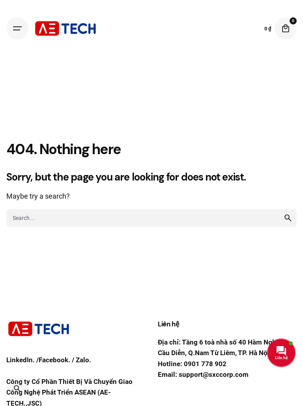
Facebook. (54, 360)
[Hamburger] (17, 28)
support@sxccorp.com (214, 374)
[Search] (17, 389)
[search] (288, 218)
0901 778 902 (205, 364)
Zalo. (83, 360)
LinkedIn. (20, 360)
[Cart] (286, 28)
